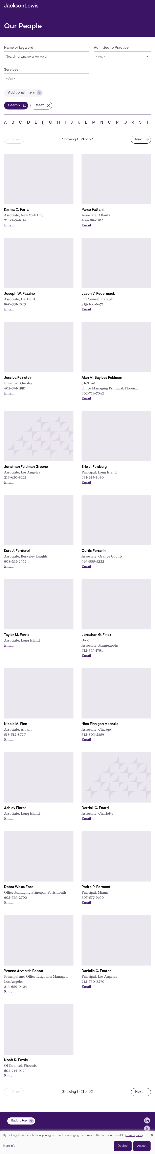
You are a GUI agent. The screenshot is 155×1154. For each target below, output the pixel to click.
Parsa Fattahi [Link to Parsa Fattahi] (93, 210)
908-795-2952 (15, 561)
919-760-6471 (93, 304)
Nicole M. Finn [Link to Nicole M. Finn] (15, 724)
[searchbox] (46, 78)
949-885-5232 (93, 561)
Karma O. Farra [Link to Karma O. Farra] (16, 210)
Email (9, 225)
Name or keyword (18, 48)
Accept (142, 1146)
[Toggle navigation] (146, 5)
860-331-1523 (15, 304)
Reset (39, 105)
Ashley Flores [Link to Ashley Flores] (15, 808)
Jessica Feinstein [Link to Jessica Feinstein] (18, 378)
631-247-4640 (93, 477)
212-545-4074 (15, 220)
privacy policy (134, 1135)
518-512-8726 (15, 734)
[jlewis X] (147, 1129)
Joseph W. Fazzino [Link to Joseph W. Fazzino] (19, 294)
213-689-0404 (15, 986)
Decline (123, 1146)
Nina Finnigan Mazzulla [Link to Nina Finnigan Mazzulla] (100, 724)
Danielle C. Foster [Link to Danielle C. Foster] (96, 971)
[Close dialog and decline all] (152, 1133)
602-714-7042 (93, 393)
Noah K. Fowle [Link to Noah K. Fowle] (16, 1060)
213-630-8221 (15, 477)
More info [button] (9, 1146)
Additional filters (21, 93)
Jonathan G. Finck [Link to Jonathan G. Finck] (96, 635)
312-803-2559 (93, 734)
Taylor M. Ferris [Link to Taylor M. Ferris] (16, 635)
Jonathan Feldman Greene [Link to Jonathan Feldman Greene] (26, 467)
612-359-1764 (92, 650)
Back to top (19, 1120)
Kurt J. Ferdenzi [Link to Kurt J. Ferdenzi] (17, 551)
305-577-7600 (93, 897)
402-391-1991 (15, 388)
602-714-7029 (15, 1070)
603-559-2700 (15, 897)
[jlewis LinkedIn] (147, 1120)
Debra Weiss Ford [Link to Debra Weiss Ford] (19, 887)
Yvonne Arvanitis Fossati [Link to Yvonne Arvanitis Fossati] (24, 971)
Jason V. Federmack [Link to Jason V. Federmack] (98, 294)
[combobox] (46, 79)
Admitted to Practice (111, 48)
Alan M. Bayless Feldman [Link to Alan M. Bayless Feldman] (102, 378)
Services (11, 70)
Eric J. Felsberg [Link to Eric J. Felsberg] (94, 467)
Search (14, 105)
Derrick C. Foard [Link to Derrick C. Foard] (95, 808)
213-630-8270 (93, 981)
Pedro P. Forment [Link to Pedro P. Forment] (96, 887)
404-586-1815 (92, 220)
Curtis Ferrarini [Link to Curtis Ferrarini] (94, 551)
